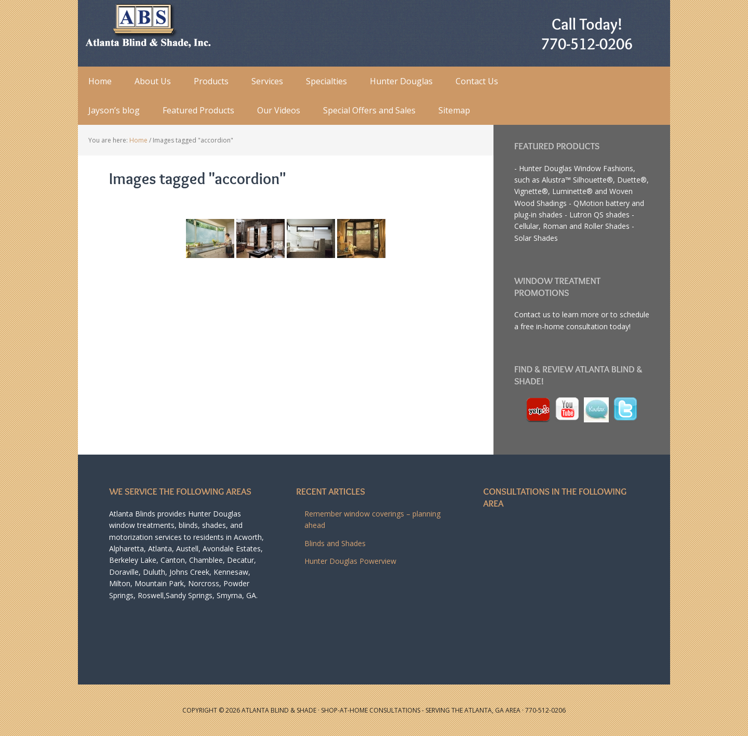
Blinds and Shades (335, 543)
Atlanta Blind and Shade (145, 26)
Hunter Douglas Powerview (350, 561)
